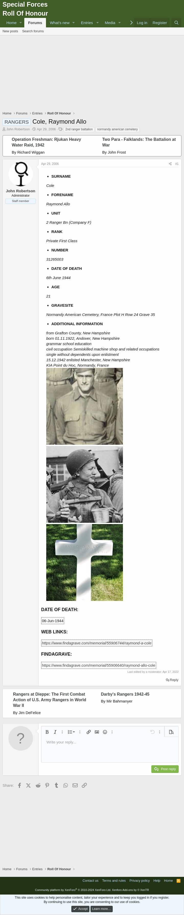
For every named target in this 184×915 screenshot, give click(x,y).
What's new (60, 22)
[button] (20, 22)
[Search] (176, 22)
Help (157, 880)
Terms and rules (114, 880)
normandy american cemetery (117, 129)
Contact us (90, 880)
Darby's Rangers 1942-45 (125, 694)
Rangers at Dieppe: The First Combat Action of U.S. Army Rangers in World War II (49, 700)
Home (11, 22)
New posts (10, 31)
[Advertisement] (93, 74)
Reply (174, 680)
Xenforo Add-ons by (130, 889)
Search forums (33, 31)
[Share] (170, 164)
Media (110, 22)
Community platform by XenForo (73, 889)
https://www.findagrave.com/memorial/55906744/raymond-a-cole (97, 643)
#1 (177, 164)
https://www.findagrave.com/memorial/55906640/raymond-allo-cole (98, 665)
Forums (35, 22)
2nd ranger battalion (79, 129)
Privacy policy (140, 880)
